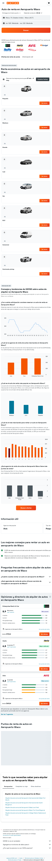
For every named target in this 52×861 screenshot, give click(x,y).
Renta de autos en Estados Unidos (34, 858)
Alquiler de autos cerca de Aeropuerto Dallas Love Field (22, 807)
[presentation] (50, 597)
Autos (21, 858)
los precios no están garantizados (12, 835)
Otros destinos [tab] (36, 786)
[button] (3, 3)
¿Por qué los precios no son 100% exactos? (27, 848)
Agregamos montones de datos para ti (27, 844)
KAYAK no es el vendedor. (27, 841)
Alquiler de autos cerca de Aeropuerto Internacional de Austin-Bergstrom (24, 804)
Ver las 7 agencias (7, 714)
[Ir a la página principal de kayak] (13, 3)
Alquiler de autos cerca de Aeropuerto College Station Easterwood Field (25, 814)
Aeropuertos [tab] (8, 786)
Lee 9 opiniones (11, 647)
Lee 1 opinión (10, 612)
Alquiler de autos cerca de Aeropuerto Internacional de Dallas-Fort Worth (25, 799)
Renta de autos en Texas (14, 860)
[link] (26, 508)
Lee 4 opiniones (11, 681)
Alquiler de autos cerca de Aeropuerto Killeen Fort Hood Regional (25, 810)
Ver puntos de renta (44, 629)
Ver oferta (44, 103)
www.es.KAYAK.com (11, 858)
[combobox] (12, 13)
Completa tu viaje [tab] (22, 786)
